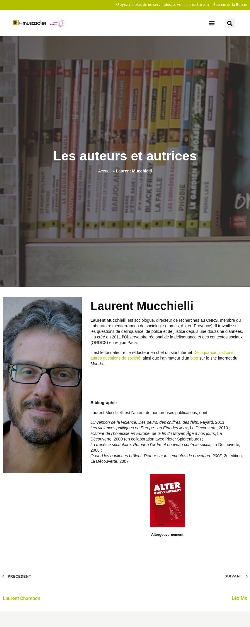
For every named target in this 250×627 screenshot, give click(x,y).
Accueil (104, 171)
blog (194, 358)
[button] (212, 23)
